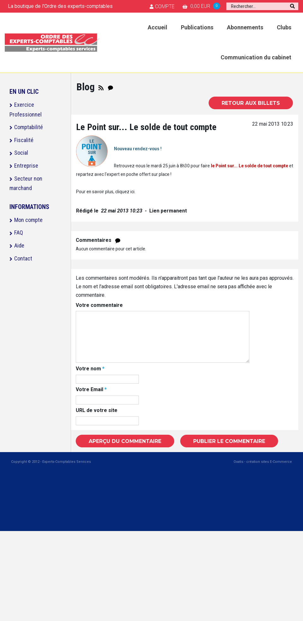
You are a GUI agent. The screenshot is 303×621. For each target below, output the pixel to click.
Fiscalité (23, 140)
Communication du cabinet (256, 57)
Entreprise (26, 165)
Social (21, 152)
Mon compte (28, 220)
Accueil (157, 27)
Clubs (284, 27)
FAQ (18, 232)
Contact (23, 258)
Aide (19, 245)
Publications (197, 27)
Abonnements (245, 27)
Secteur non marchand (25, 183)
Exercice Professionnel (25, 109)
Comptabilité (28, 127)
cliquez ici (124, 191)
